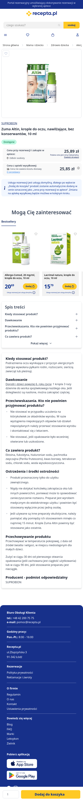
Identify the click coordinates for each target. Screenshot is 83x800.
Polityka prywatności (20, 672)
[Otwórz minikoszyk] (53, 35)
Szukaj (71, 25)
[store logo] (41, 13)
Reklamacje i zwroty (19, 677)
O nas (10, 699)
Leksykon (13, 739)
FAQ (9, 729)
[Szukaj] (59, 25)
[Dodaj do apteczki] (6, 53)
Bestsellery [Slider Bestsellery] (8, 221)
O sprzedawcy (13, 172)
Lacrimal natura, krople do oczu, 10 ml (59, 277)
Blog (10, 724)
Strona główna (11, 45)
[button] (33, 292)
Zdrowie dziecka (60, 45)
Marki (10, 734)
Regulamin (14, 694)
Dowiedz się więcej (71, 157)
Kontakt (12, 704)
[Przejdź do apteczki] (27, 35)
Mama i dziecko (35, 45)
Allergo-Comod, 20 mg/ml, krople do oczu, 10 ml (20, 277)
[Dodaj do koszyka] (50, 794)
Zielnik (11, 743)
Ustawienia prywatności (22, 709)
